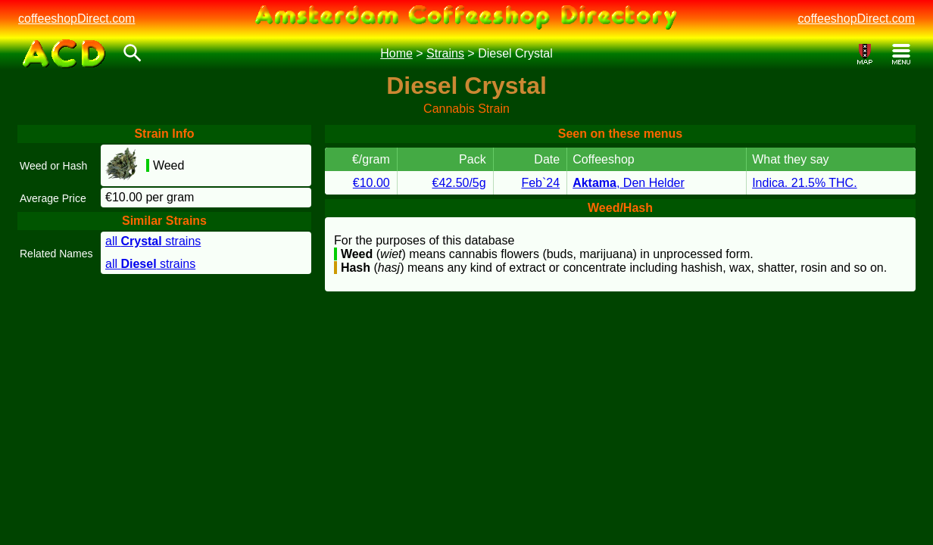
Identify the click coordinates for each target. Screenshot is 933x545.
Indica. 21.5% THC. (804, 182)
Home (396, 53)
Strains (445, 53)
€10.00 (371, 182)
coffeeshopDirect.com (76, 18)
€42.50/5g (458, 182)
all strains (153, 241)
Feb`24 (540, 182)
